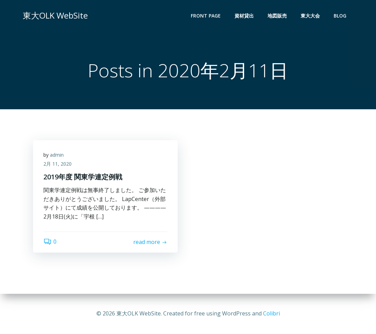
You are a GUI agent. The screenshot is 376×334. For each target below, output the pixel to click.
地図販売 (277, 15)
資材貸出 (244, 15)
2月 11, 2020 (57, 163)
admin (57, 155)
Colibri (271, 313)
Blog (340, 15)
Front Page (206, 15)
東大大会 (310, 15)
